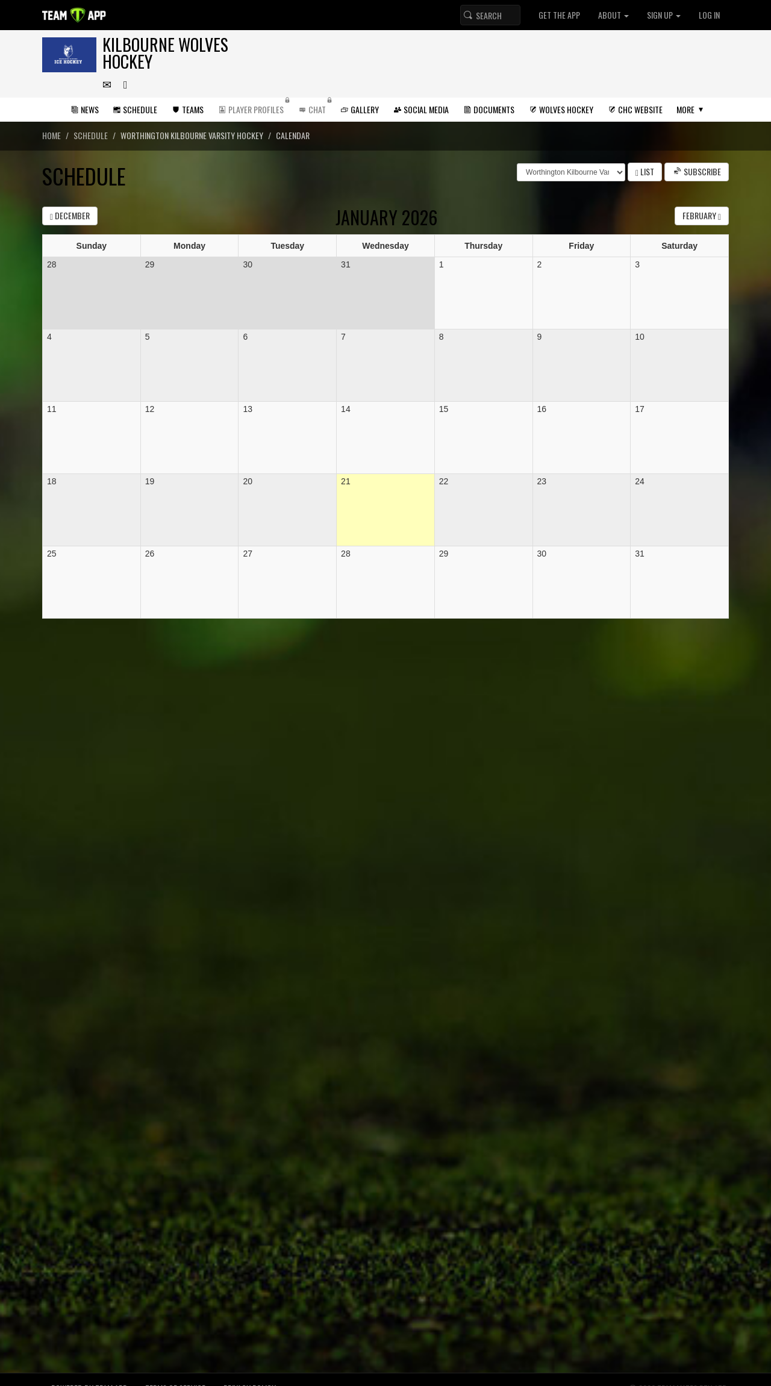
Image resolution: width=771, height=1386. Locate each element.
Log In (709, 14)
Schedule (90, 135)
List (644, 171)
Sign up (664, 14)
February (701, 215)
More (685, 109)
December (70, 215)
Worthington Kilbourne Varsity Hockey (191, 135)
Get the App (559, 14)
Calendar (293, 135)
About (613, 14)
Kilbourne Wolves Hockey (165, 52)
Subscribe (696, 171)
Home (51, 135)
